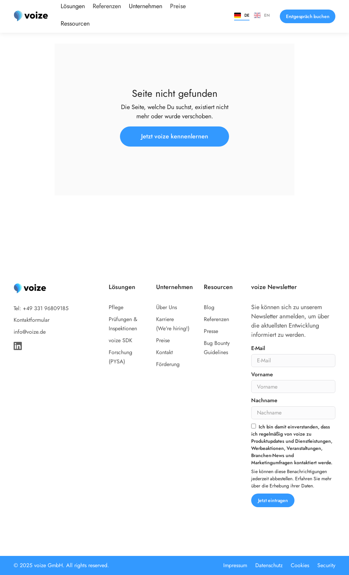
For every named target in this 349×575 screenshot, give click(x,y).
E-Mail (258, 348)
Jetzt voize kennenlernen (174, 136)
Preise (163, 340)
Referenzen (216, 319)
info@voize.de (30, 332)
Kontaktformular (31, 320)
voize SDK (120, 340)
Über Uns (166, 307)
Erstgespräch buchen (308, 16)
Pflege (116, 307)
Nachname (264, 400)
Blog (209, 307)
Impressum (235, 565)
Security (326, 565)
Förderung (168, 364)
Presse (211, 331)
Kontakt (164, 352)
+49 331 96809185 (46, 308)
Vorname (262, 374)
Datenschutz (269, 565)
